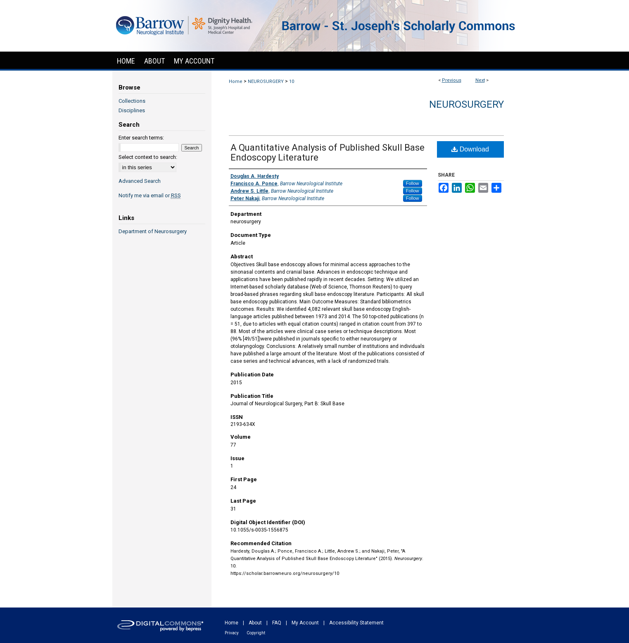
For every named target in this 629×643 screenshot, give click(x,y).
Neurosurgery (466, 104)
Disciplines (132, 110)
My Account (305, 623)
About (255, 623)
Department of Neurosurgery (153, 231)
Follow (412, 183)
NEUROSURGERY (266, 81)
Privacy (232, 633)
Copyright (256, 633)
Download (470, 149)
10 (291, 81)
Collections (132, 101)
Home (235, 81)
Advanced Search (140, 181)
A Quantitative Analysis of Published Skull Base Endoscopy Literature (327, 152)
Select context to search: (148, 157)
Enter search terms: (141, 138)
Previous (451, 80)
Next (480, 80)
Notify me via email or (150, 195)
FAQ (276, 623)
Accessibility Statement (356, 623)
